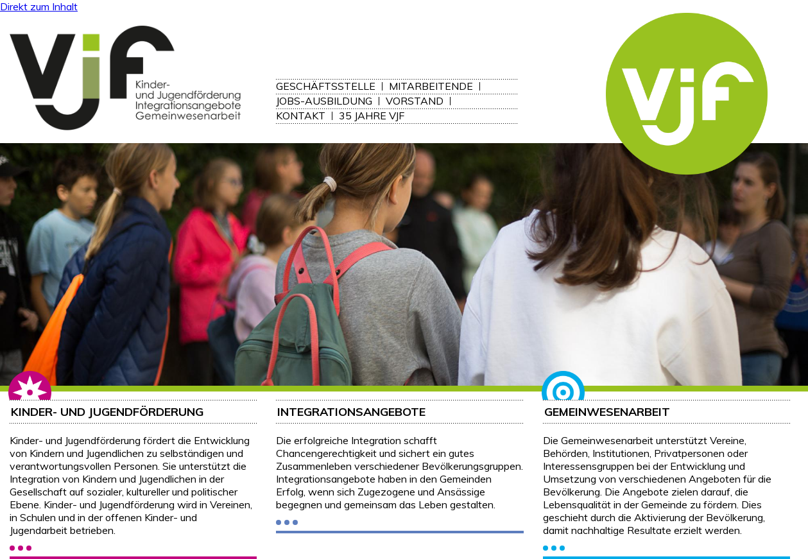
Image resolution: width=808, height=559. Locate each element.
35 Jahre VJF (371, 116)
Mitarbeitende (431, 86)
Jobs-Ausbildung (324, 101)
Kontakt (300, 116)
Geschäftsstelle (325, 86)
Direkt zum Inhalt (39, 6)
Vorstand (414, 101)
